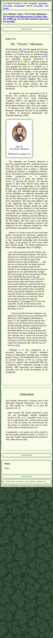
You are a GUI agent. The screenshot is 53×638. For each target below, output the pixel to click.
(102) (15, 179)
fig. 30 (17, 191)
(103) (17, 345)
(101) (25, 76)
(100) (45, 54)
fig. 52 (22, 49)
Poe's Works (7, 6)
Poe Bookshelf (19, 6)
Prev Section (38, 6)
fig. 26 (26, 276)
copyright (10, 21)
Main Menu (42, 3)
